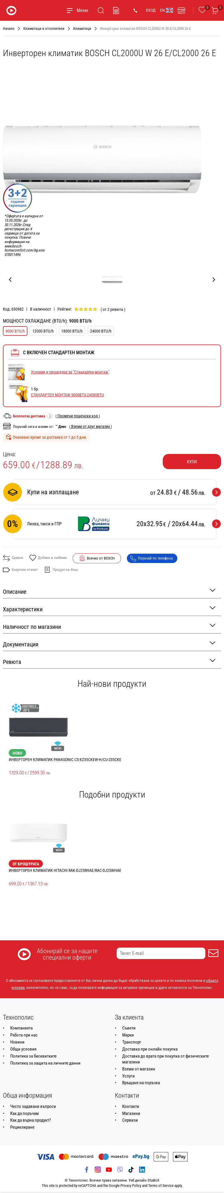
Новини (17, 1042)
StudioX (153, 1180)
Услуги (128, 1076)
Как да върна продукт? (30, 1120)
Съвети (129, 1028)
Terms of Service (161, 1185)
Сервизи (130, 1120)
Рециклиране (22, 1127)
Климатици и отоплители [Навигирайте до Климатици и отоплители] (43, 28)
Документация (109, 644)
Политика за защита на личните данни (45, 1063)
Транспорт (131, 1042)
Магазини (131, 1113)
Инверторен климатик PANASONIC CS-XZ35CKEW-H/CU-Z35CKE (65, 759)
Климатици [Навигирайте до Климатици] (82, 28)
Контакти (130, 1106)
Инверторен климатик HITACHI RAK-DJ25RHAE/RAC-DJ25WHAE (65, 870)
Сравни (13, 558)
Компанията (21, 1028)
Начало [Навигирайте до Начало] (9, 28)
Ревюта (109, 661)
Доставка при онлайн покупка (150, 1049)
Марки (128, 1035)
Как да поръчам (24, 1113)
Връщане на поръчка (141, 1082)
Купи (192, 461)
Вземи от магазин (138, 1069)
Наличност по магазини (109, 626)
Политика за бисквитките (33, 1056)
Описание (109, 591)
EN (166, 10)
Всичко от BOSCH (101, 558)
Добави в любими (48, 558)
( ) (77, 416)
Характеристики (109, 609)
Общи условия (23, 1049)
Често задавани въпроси (33, 1106)
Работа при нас (24, 1035)
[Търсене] (100, 10)
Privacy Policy (130, 1185)
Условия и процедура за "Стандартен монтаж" (70, 372)
